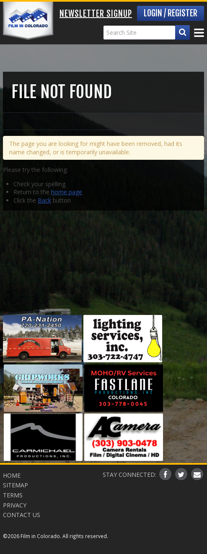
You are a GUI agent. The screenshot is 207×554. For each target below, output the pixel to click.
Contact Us (21, 515)
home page (66, 192)
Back (44, 200)
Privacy (14, 505)
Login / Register (170, 13)
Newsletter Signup (96, 13)
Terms (13, 495)
